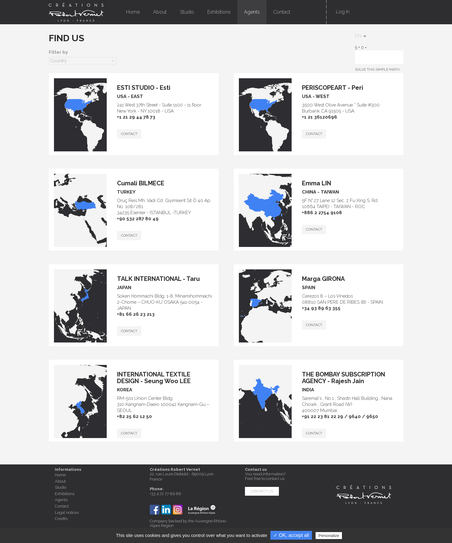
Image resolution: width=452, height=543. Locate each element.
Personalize (329, 535)
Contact (281, 12)
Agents (252, 12)
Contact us (262, 491)
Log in (343, 12)
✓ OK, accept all (291, 535)
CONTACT (129, 134)
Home (133, 12)
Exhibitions (219, 12)
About (160, 12)
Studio (187, 12)
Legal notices (67, 512)
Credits (61, 518)
